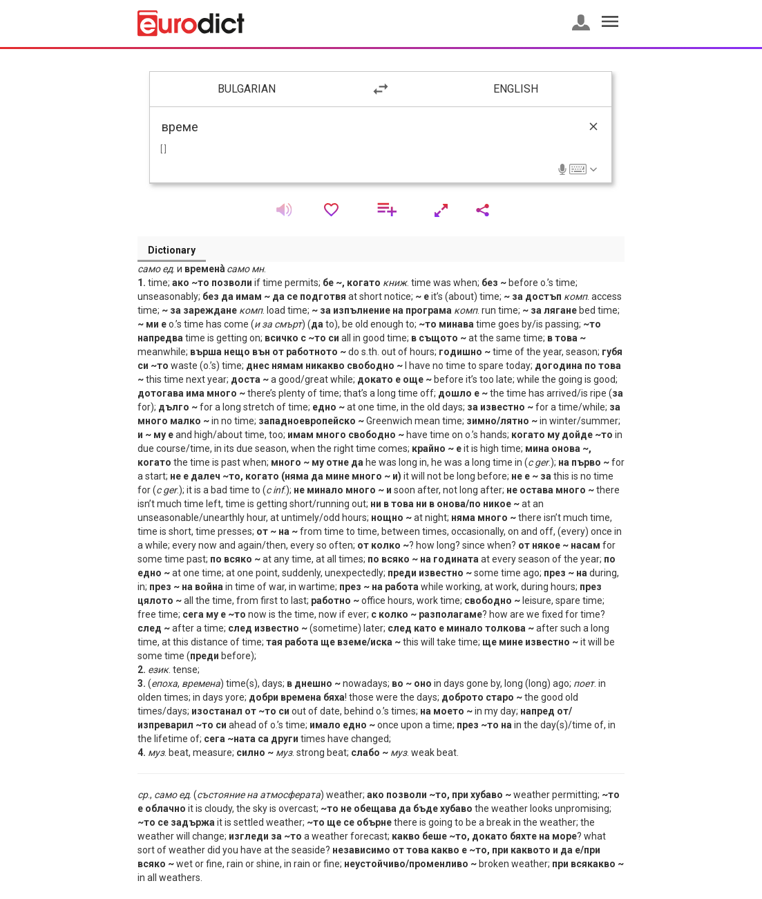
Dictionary (172, 250)
